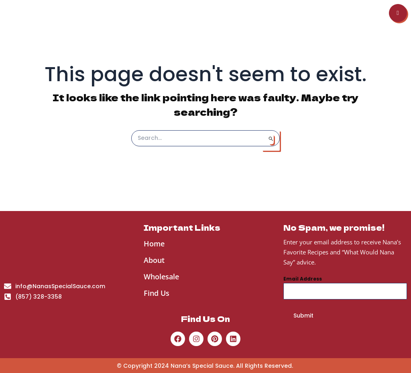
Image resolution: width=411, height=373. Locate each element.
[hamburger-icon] (398, 25)
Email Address (302, 278)
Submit (303, 316)
